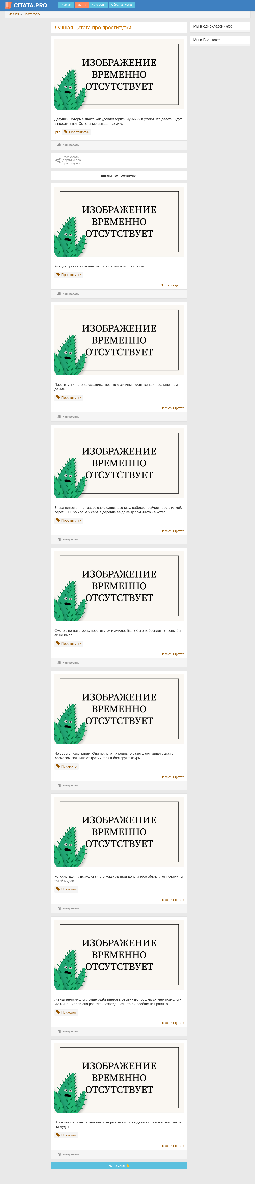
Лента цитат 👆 (119, 1165)
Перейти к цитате (172, 285)
